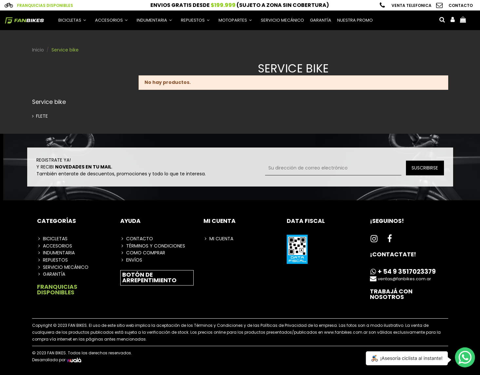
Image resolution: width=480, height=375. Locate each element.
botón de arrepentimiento (149, 278)
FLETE (42, 116)
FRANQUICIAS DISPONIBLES (57, 290)
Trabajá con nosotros (391, 294)
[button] (111, 20)
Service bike (49, 102)
